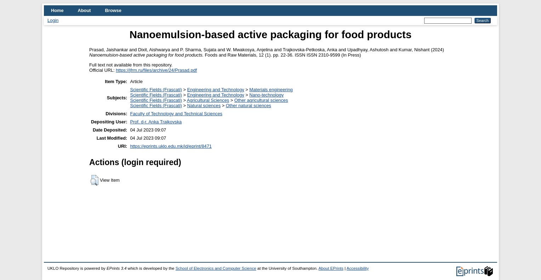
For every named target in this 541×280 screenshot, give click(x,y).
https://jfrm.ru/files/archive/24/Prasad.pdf (156, 70)
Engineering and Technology (215, 89)
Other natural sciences (248, 105)
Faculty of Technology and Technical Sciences (176, 113)
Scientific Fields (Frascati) (156, 89)
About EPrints (331, 268)
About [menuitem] (84, 10)
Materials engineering (270, 89)
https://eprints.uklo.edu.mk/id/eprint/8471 (170, 146)
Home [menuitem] (57, 10)
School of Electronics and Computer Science (216, 268)
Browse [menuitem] (113, 10)
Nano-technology (266, 95)
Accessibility (358, 268)
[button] (94, 180)
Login (52, 20)
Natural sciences (204, 105)
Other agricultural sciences (261, 100)
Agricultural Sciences (208, 100)
